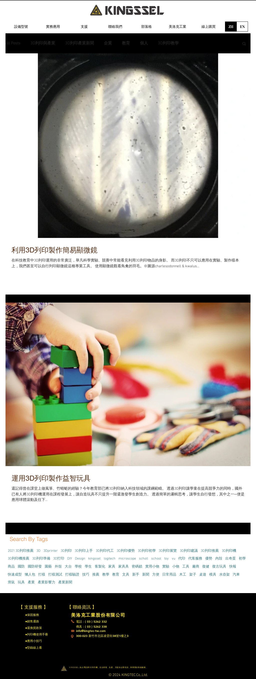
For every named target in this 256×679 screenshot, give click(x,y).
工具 (185, 567)
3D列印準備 (41, 559)
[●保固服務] (38, 615)
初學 (242, 559)
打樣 (41, 575)
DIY (69, 559)
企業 (108, 43)
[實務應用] (53, 27)
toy (166, 559)
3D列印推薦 (210, 551)
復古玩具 (219, 567)
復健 (205, 567)
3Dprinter (51, 551)
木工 (182, 575)
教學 (105, 575)
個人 (144, 43)
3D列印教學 (168, 43)
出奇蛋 (230, 559)
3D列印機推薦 (18, 559)
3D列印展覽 (168, 551)
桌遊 (202, 575)
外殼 (58, 567)
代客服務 (195, 559)
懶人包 (30, 575)
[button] (244, 44)
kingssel (94, 559)
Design (80, 559)
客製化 (100, 567)
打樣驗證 (72, 575)
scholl (143, 559)
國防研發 (35, 567)
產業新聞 (65, 582)
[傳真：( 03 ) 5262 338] (92, 626)
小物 (175, 567)
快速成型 (15, 575)
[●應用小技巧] (38, 641)
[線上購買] (208, 27)
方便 (155, 575)
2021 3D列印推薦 (21, 551)
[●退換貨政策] (39, 628)
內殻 (218, 559)
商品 (11, 567)
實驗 (165, 567)
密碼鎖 (137, 567)
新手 (135, 575)
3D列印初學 (147, 551)
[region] (21, 50)
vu (173, 559)
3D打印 (58, 559)
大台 (68, 567)
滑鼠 (11, 582)
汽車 (236, 575)
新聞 (145, 575)
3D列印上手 (84, 551)
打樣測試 (55, 575)
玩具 (21, 582)
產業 (31, 582)
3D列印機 (229, 551)
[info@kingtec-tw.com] (91, 631)
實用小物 (152, 567)
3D (38, 551)
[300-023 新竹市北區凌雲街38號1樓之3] (126, 636)
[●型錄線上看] (38, 647)
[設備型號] (21, 27)
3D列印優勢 (126, 551)
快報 (232, 567)
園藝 (48, 567)
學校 (78, 567)
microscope (127, 559)
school (156, 559)
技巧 (85, 575)
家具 (111, 567)
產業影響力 (46, 582)
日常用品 (169, 575)
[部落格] (146, 27)
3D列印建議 (189, 551)
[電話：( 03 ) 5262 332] (91, 621)
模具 (212, 575)
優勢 (208, 559)
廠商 (195, 567)
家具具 (123, 567)
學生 (88, 567)
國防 (21, 567)
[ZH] (230, 27)
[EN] (242, 27)
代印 (181, 559)
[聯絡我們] (115, 27)
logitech (110, 559)
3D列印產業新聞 (79, 43)
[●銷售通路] (38, 621)
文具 (125, 575)
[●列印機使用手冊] (36, 634)
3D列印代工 (105, 551)
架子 (192, 575)
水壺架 (224, 575)
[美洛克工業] (178, 27)
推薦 (95, 575)
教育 (126, 43)
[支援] (84, 27)
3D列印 (66, 551)
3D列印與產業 (42, 43)
